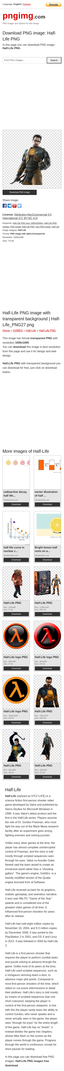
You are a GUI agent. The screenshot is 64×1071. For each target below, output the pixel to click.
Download (16, 504)
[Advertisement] (32, 98)
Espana (27, 4)
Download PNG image (20, 192)
